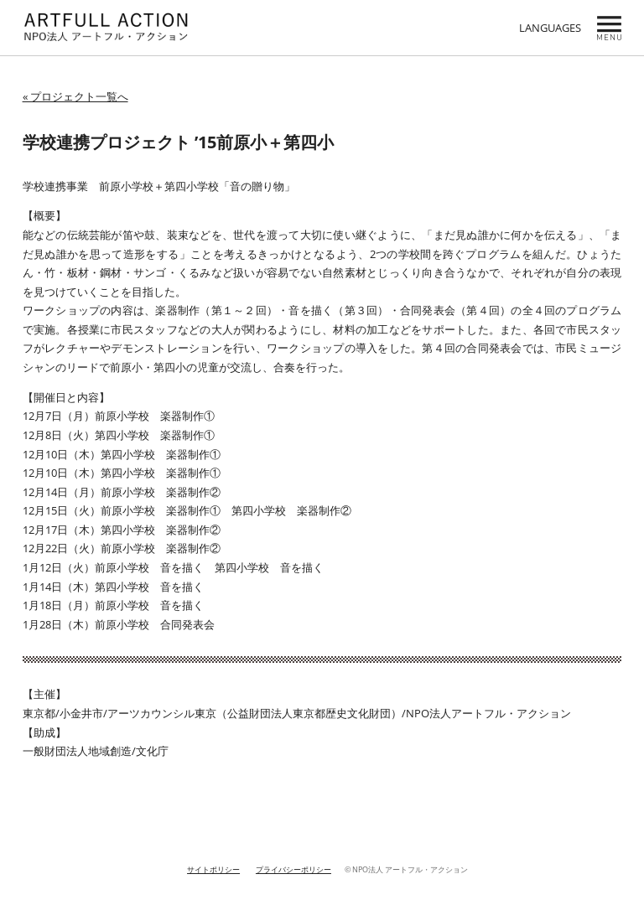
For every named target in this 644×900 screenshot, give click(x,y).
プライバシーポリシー (293, 870)
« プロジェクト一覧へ (75, 96)
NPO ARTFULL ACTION (106, 27)
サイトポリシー (213, 870)
